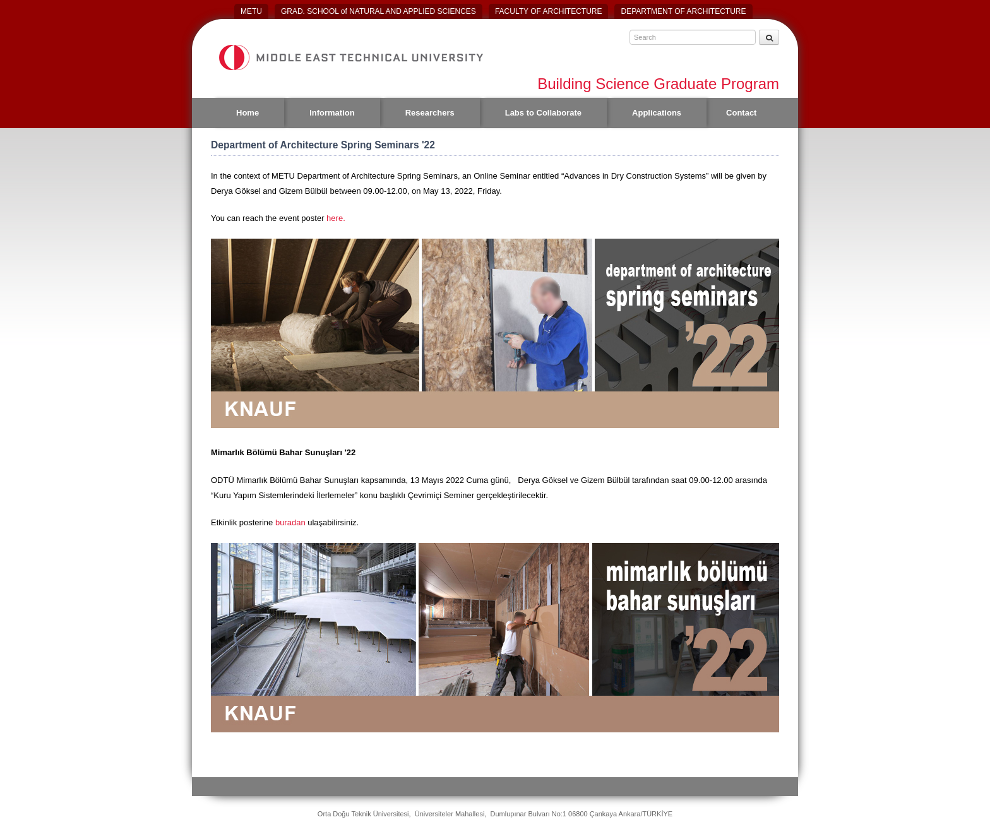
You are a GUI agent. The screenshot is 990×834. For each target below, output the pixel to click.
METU (251, 11)
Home (247, 112)
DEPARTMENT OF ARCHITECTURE (683, 11)
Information (332, 112)
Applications (656, 112)
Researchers (430, 112)
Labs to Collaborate (543, 112)
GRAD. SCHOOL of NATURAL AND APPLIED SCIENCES (378, 11)
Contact (741, 112)
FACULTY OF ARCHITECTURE (548, 11)
